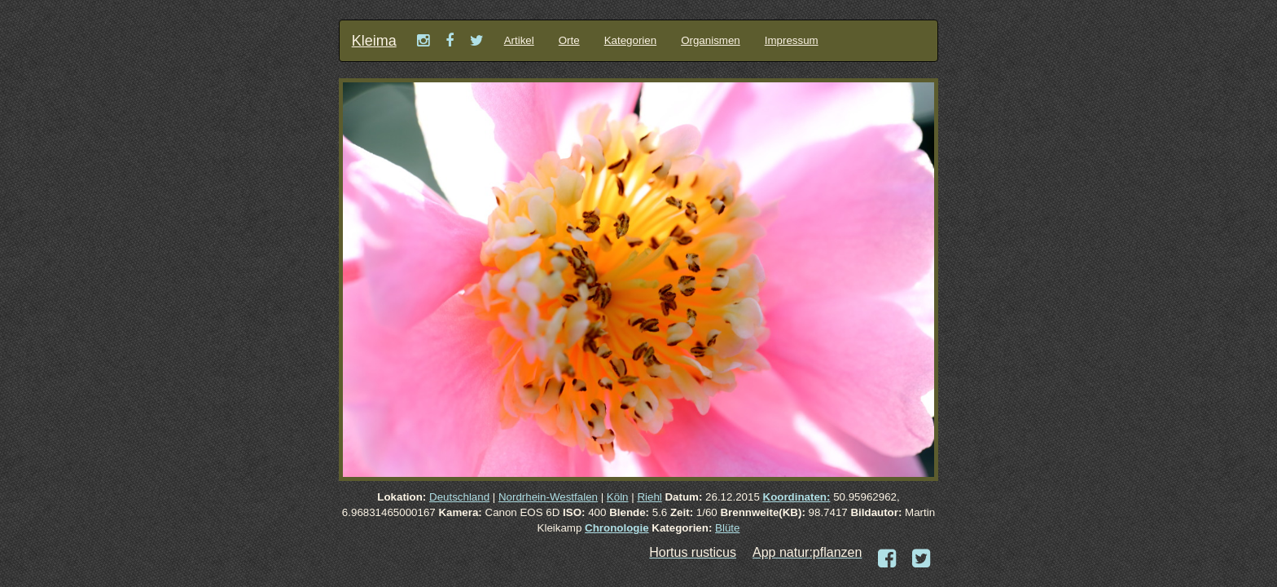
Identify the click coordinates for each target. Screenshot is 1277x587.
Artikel (519, 40)
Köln (618, 497)
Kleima (374, 41)
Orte (569, 40)
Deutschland (459, 497)
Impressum (791, 40)
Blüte (727, 528)
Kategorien (630, 40)
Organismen (710, 40)
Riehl (649, 497)
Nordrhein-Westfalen (548, 497)
